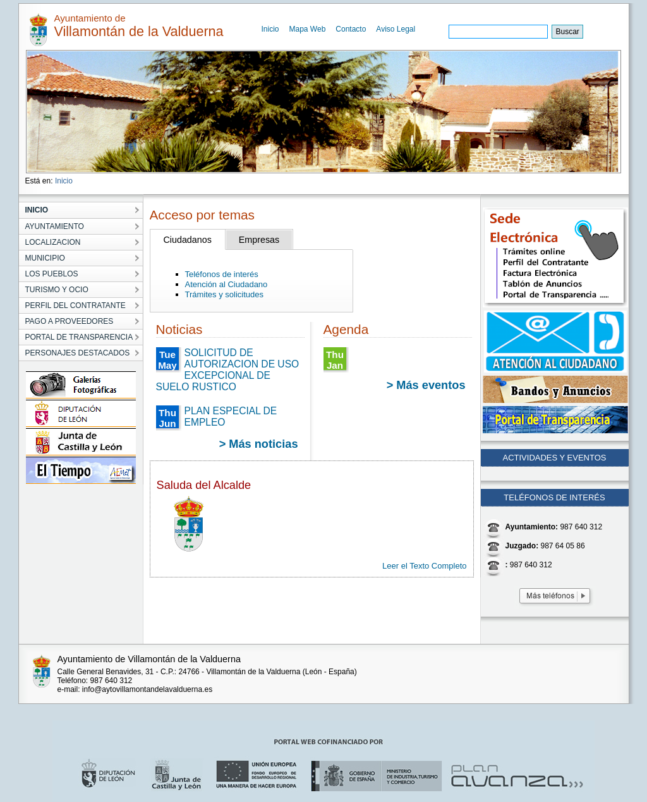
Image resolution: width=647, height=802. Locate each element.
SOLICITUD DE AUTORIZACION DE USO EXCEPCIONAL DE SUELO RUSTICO (227, 369)
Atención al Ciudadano (226, 284)
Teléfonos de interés (221, 274)
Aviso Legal (395, 29)
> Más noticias (258, 444)
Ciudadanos (188, 240)
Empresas (259, 240)
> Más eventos (426, 385)
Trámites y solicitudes (224, 294)
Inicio (270, 29)
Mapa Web (307, 29)
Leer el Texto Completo (424, 566)
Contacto (351, 29)
